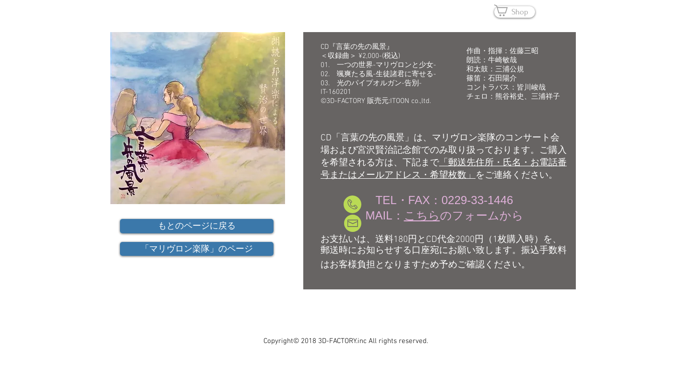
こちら (422, 215)
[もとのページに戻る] (197, 226)
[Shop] (514, 12)
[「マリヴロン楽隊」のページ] (197, 249)
